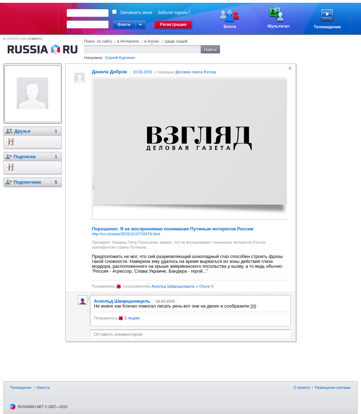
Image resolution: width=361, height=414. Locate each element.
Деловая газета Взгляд (195, 72)
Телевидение (20, 388)
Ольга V (206, 286)
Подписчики (27, 182)
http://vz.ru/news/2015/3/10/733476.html (126, 234)
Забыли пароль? (174, 12)
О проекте (302, 388)
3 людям (132, 318)
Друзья (22, 131)
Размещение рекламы (333, 388)
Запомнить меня (136, 12)
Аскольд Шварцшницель (173, 286)
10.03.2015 (142, 72)
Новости (43, 388)
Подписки (25, 156)
